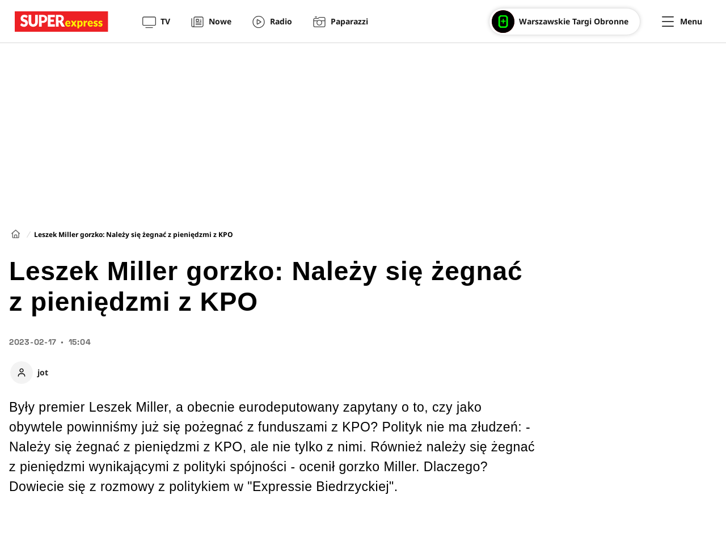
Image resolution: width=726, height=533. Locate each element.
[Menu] (682, 21)
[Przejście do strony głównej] (61, 21)
